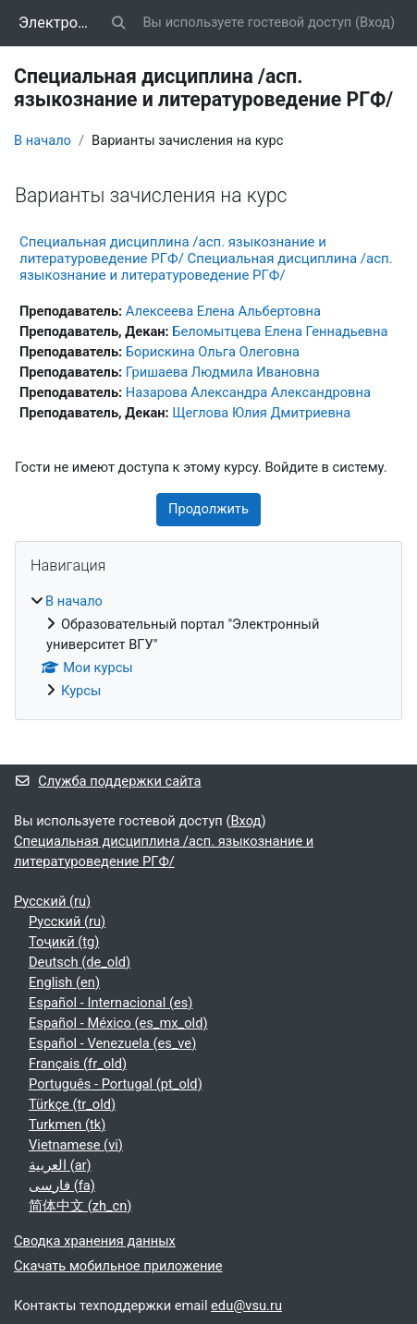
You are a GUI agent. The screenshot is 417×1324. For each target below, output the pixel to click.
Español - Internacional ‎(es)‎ (110, 1002)
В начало (42, 140)
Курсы (81, 690)
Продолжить (208, 508)
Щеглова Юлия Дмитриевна (261, 412)
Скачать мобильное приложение (118, 1266)
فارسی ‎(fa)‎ (62, 1185)
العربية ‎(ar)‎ (60, 1165)
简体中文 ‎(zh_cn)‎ (80, 1206)
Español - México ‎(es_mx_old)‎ (118, 1023)
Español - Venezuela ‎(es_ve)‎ (112, 1043)
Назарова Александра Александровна (248, 392)
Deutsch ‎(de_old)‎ (79, 962)
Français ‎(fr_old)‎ (78, 1063)
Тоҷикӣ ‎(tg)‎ (64, 941)
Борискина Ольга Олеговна (213, 351)
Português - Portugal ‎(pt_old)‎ (115, 1084)
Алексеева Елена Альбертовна (223, 311)
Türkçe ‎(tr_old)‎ (72, 1104)
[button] (118, 23)
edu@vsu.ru (246, 1305)
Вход (375, 22)
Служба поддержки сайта (108, 781)
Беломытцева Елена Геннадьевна (279, 331)
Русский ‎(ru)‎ (52, 901)
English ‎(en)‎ (64, 982)
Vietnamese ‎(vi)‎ (76, 1145)
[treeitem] (208, 647)
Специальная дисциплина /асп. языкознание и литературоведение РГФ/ (163, 851)
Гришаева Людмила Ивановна (223, 372)
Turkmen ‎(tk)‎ (67, 1124)
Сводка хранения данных (95, 1241)
